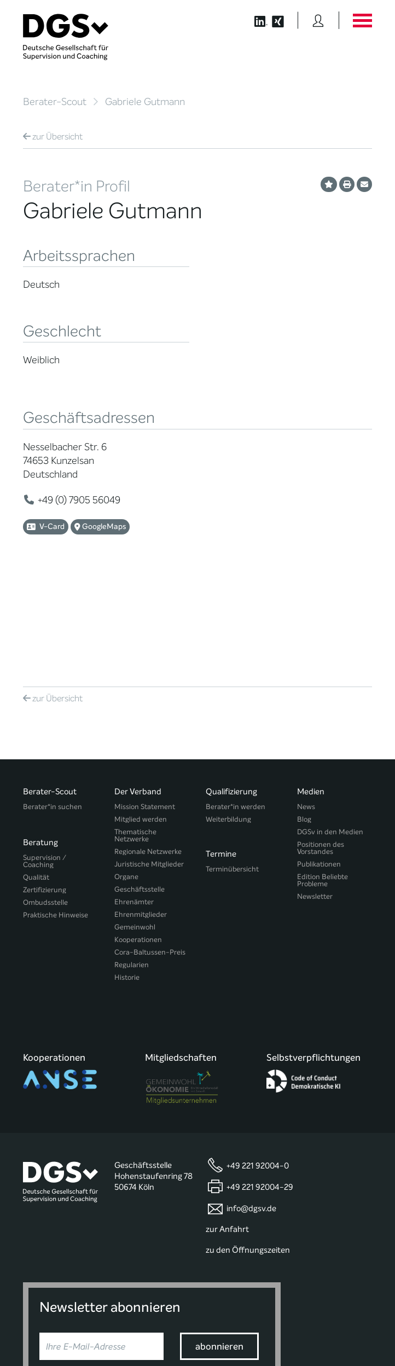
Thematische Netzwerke (135, 738)
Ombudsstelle (45, 799)
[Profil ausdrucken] (347, 184)
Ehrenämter (134, 804)
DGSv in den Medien (330, 734)
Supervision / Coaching (44, 758)
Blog (304, 721)
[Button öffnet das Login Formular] (318, 20)
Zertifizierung (44, 786)
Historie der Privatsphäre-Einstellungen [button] (246, 1334)
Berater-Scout (54, 101)
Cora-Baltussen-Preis (149, 854)
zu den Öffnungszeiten (248, 1130)
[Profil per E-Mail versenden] (364, 184)
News (306, 709)
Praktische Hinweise (55, 812)
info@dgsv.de (251, 1089)
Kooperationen (138, 842)
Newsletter (315, 799)
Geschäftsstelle (139, 791)
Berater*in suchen (52, 709)
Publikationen (319, 766)
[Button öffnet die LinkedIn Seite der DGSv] (255, 20)
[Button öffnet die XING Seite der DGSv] (284, 20)
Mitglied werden (140, 721)
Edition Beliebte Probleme (322, 783)
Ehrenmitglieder (140, 817)
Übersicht (53, 136)
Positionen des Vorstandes (320, 750)
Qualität (36, 774)
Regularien (131, 867)
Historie (127, 879)
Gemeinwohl (134, 829)
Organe (126, 779)
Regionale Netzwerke (148, 754)
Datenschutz (346, 1316)
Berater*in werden (235, 709)
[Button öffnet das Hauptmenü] (362, 20)
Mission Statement (144, 709)
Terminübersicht (232, 767)
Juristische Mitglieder (149, 766)
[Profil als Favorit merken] (329, 184)
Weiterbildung (228, 721)
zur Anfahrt (227, 1110)
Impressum (353, 1325)
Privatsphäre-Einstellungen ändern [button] (142, 1334)
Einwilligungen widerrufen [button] (337, 1334)
